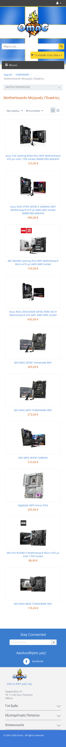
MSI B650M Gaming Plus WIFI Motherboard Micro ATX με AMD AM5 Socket (33, 262)
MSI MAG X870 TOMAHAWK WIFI (33, 410)
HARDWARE (22, 74)
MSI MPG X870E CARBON (33, 457)
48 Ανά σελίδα (34, 111)
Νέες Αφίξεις (15, 111)
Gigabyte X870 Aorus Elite (33, 505)
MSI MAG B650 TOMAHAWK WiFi (33, 603)
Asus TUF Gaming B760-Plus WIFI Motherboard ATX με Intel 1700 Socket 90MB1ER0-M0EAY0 (33, 157)
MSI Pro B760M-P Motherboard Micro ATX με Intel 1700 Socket (33, 554)
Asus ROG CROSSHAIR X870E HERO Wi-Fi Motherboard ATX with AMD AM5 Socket (33, 313)
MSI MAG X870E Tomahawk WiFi (33, 362)
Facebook (33, 661)
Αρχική (8, 74)
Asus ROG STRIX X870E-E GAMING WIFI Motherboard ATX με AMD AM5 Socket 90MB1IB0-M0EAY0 (33, 210)
